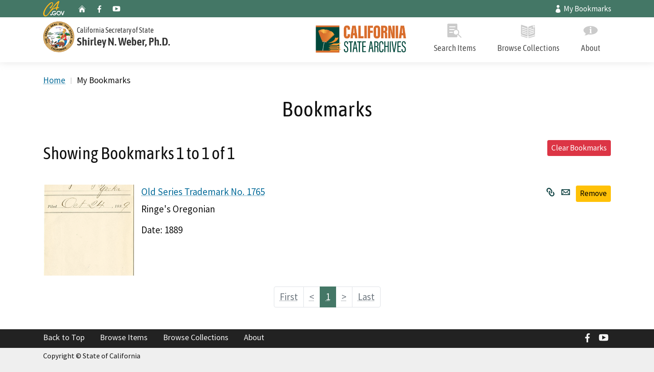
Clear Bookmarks (579, 148)
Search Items (454, 36)
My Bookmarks (582, 9)
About (590, 36)
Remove (593, 193)
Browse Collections (528, 36)
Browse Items (124, 337)
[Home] (361, 39)
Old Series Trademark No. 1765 (203, 192)
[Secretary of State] (136, 36)
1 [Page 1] (328, 297)
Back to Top (63, 337)
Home (54, 80)
